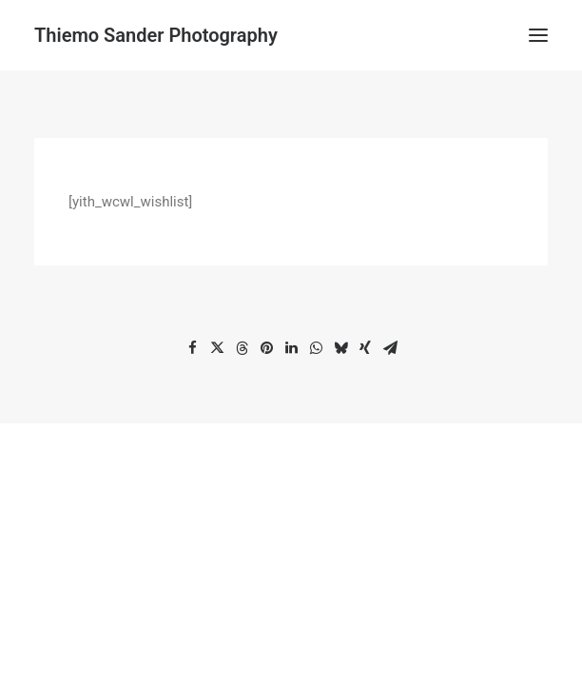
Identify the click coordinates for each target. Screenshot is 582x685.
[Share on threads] (241, 348)
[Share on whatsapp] (315, 348)
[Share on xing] (365, 348)
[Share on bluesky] (340, 348)
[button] (538, 35)
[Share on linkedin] (291, 348)
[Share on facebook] (192, 348)
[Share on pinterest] (266, 348)
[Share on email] (389, 348)
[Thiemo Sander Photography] (156, 35)
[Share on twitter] (216, 348)
